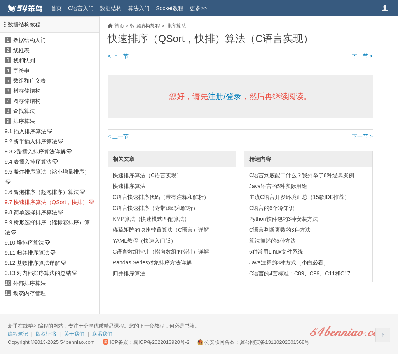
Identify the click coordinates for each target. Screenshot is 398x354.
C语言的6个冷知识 (271, 208)
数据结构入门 (29, 40)
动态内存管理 (29, 293)
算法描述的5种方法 (272, 241)
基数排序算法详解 (38, 263)
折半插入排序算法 (35, 141)
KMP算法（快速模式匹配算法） (151, 219)
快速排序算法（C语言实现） (147, 175)
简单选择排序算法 (35, 212)
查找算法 (24, 111)
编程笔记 (18, 334)
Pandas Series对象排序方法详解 (152, 262)
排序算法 (24, 121)
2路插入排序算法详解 (40, 151)
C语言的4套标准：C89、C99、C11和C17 (300, 273)
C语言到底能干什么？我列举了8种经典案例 (301, 175)
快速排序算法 (129, 186)
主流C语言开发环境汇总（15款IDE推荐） (299, 197)
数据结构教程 (24, 24)
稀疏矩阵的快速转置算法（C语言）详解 (161, 230)
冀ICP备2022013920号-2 (161, 342)
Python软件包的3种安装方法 (283, 219)
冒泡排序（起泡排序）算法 (46, 192)
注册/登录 (224, 96)
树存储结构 (26, 91)
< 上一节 (118, 56)
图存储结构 (26, 101)
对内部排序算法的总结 (44, 273)
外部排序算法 (29, 283)
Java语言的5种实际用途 (278, 186)
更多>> (198, 8)
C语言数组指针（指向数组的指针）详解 (161, 251)
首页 (56, 8)
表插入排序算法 (33, 162)
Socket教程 (169, 8)
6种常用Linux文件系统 (276, 251)
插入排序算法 (30, 131)
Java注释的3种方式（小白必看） (289, 262)
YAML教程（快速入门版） (144, 241)
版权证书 (46, 334)
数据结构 (111, 8)
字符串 (21, 70)
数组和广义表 (29, 80)
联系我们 (102, 334)
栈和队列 (24, 60)
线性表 (21, 50)
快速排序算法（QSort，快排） (51, 202)
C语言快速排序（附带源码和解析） (155, 208)
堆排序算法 (30, 243)
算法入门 (139, 8)
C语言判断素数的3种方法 (280, 230)
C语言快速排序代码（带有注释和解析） (161, 197)
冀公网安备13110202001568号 (274, 342)
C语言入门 (81, 8)
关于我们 (74, 334)
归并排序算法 (33, 253)
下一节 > (362, 56)
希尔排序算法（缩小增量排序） (52, 172)
